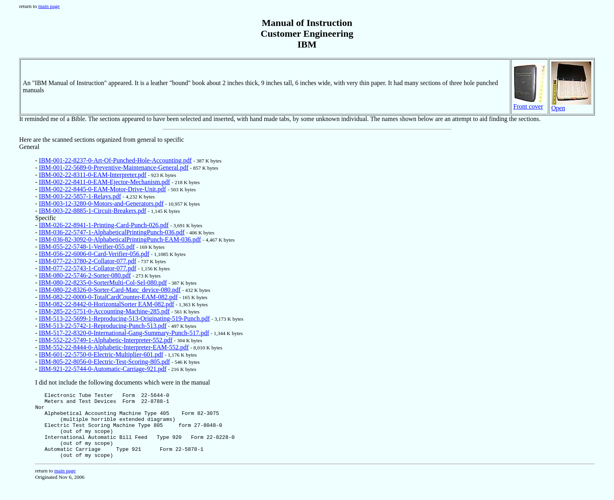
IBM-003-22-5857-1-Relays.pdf (80, 196)
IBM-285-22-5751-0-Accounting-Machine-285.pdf (104, 311)
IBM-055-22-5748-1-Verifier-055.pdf (87, 246)
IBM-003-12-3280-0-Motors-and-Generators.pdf (101, 203)
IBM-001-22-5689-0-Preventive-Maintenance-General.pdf (114, 167)
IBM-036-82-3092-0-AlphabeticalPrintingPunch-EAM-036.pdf (120, 239)
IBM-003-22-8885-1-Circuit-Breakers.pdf (92, 210)
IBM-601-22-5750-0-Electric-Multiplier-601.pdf (101, 354)
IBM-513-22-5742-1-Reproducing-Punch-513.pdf (103, 325)
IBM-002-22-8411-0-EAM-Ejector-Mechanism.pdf (104, 182)
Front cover (529, 103)
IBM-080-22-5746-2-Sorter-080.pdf (85, 275)
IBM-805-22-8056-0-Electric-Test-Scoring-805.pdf (104, 361)
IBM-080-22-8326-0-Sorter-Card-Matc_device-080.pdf (110, 289)
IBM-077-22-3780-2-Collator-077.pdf (87, 261)
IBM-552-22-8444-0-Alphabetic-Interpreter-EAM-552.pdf (114, 347)
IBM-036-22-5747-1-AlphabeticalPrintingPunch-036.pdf (112, 232)
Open (571, 105)
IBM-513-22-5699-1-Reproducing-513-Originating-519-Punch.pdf (124, 318)
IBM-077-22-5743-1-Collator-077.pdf (87, 268)
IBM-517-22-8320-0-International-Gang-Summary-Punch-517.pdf (124, 332)
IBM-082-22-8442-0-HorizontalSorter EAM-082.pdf (106, 304)
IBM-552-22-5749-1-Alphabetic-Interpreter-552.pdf (105, 340)
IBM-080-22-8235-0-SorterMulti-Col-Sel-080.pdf (103, 282)
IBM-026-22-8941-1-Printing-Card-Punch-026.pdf (104, 225)
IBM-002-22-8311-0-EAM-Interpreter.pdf (92, 174)
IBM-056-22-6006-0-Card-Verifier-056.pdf (94, 253)
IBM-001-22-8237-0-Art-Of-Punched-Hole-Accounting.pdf (115, 160)
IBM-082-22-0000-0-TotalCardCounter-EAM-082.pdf (108, 297)
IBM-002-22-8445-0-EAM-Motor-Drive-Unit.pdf (102, 189)
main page (49, 6)
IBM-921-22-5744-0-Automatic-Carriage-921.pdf (102, 368)
